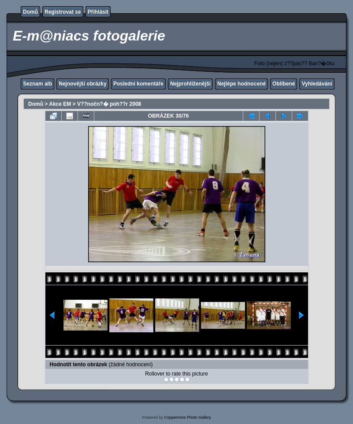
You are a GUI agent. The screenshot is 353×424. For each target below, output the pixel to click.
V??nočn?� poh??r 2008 (109, 104)
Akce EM (60, 104)
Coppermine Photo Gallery (187, 417)
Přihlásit (98, 12)
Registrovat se (63, 12)
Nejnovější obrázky (83, 84)
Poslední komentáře (138, 84)
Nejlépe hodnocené (241, 84)
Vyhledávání (316, 84)
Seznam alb (37, 84)
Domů (30, 12)
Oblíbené (283, 84)
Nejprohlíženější (190, 84)
